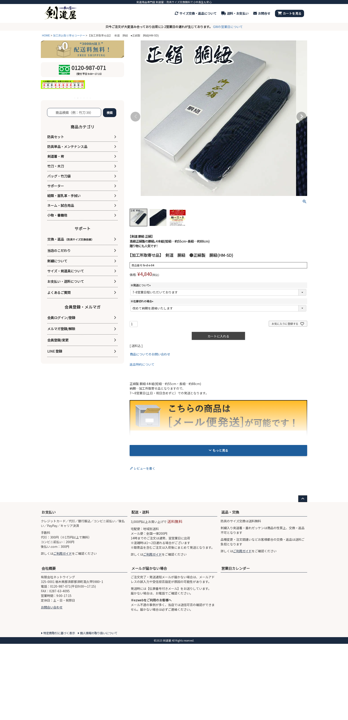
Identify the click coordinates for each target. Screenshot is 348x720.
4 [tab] (84, 98)
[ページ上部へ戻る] (302, 605)
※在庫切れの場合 (142, 301)
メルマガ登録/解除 (61, 328)
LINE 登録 (54, 351)
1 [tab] (75, 98)
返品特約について (142, 364)
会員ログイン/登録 (61, 317)
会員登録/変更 (58, 340)
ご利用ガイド (62, 660)
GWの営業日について (228, 26)
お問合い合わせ (52, 714)
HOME (46, 35)
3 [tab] (81, 98)
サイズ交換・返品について (196, 13)
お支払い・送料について (65, 281)
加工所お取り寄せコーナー (69, 35)
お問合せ (261, 13)
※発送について (141, 285)
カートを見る (289, 13)
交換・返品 (70, 239)
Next (301, 117)
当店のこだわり (59, 250)
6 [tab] (90, 98)
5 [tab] (87, 98)
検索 (110, 112)
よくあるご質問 (59, 292)
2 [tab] (78, 98)
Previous (135, 117)
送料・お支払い (235, 13)
